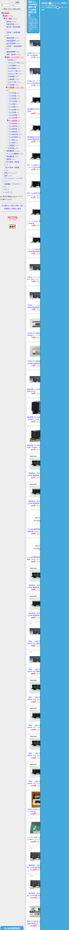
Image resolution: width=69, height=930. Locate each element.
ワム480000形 (13, 137)
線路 (5, 176)
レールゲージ (7, 192)
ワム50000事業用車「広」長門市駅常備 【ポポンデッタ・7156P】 (37, 531)
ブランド (6, 189)
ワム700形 (12, 107)
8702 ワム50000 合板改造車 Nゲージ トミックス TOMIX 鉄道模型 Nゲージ (37, 195)
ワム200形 (12, 104)
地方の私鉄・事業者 (12, 167)
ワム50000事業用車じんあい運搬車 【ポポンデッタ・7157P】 (37, 559)
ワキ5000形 (12, 96)
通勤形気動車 (11, 52)
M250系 (10, 60)
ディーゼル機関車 (13, 154)
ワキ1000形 (12, 93)
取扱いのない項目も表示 (10, 9)
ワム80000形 (13, 129)
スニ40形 (12, 140)
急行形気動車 (11, 43)
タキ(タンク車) (13, 74)
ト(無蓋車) (11, 79)
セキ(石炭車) (12, 68)
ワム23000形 (13, 118)
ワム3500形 (12, 110)
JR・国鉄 (8, 18)
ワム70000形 (13, 126)
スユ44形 (12, 143)
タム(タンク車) (13, 71)
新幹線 (9, 21)
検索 (17, 2)
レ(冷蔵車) (11, 85)
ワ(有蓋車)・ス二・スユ (16, 87)
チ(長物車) (11, 76)
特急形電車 (10, 24)
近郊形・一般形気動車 (14, 46)
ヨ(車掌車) (11, 148)
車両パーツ (8, 173)
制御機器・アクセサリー (12, 184)
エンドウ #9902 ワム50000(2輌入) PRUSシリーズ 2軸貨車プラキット (37, 839)
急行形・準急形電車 (13, 27)
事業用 (9, 159)
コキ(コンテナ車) (13, 63)
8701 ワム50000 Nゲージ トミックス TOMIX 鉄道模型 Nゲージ (37, 167)
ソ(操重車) (11, 145)
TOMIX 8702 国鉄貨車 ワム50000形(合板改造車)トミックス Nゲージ (37, 363)
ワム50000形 (13, 120)
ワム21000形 (13, 115)
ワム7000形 (12, 112)
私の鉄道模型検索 (12, 928)
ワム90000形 (13, 131)
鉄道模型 (6, 13)
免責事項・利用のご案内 (12, 209)
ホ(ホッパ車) (12, 82)
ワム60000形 (13, 123)
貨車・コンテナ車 (13, 57)
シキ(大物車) (12, 65)
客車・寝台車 (11, 54)
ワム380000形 (13, 134)
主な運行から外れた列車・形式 (12, 205)
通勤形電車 (10, 38)
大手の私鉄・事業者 (12, 162)
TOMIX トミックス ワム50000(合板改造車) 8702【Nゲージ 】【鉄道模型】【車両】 (37, 307)
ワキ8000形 (12, 98)
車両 (5, 16)
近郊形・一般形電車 (13, 32)
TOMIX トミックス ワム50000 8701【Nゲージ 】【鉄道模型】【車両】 (37, 279)
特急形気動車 (11, 41)
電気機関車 (10, 151)
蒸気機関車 (10, 156)
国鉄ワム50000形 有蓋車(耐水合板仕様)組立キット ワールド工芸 (37, 923)
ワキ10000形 (13, 101)
